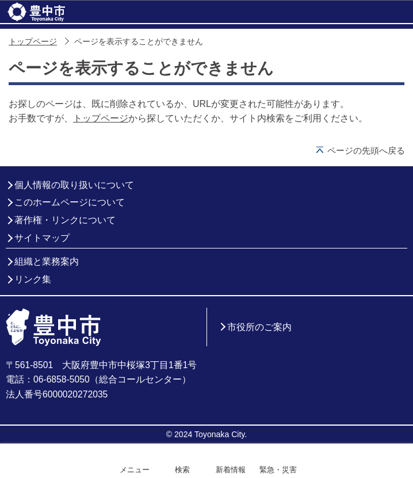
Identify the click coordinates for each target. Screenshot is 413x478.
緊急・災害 (278, 469)
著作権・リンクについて (65, 220)
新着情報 (231, 469)
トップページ (33, 41)
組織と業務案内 (46, 261)
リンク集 (32, 279)
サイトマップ (42, 238)
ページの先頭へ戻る (366, 150)
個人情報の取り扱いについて (74, 185)
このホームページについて (69, 202)
